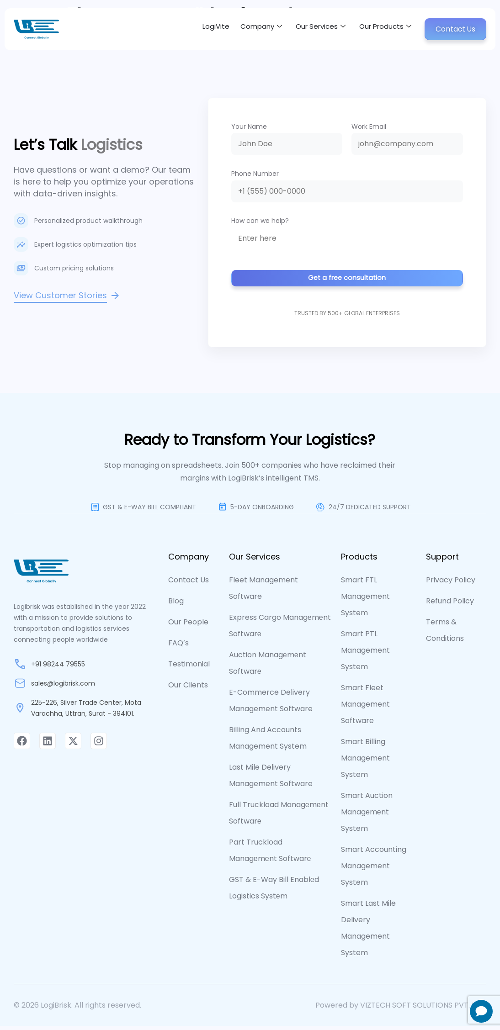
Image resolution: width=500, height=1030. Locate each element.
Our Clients (188, 689)
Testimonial (189, 668)
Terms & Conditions (445, 634)
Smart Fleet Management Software (365, 708)
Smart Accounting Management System (373, 870)
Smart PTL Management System (365, 654)
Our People (188, 626)
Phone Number (255, 173)
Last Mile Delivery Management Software (271, 779)
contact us (188, 584)
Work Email (368, 126)
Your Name (249, 126)
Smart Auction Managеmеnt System (367, 816)
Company (243, 29)
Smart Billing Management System (365, 762)
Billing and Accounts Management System (268, 742)
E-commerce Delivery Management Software (271, 704)
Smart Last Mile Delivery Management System (368, 932)
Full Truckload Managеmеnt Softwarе (279, 816)
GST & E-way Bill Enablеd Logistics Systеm (274, 891)
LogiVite (193, 29)
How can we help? (260, 220)
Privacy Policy (450, 584)
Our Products (378, 29)
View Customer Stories (60, 295)
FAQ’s (178, 647)
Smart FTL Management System (365, 600)
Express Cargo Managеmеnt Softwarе (280, 629)
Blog (176, 605)
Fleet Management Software (263, 592)
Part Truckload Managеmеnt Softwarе (270, 854)
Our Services (307, 29)
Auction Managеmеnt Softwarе (267, 667)
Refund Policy (450, 605)
